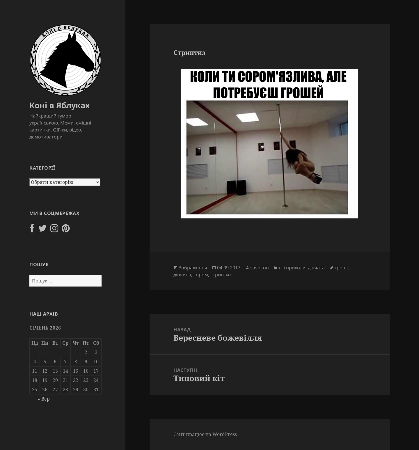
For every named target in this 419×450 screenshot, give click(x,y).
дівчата (316, 267)
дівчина (182, 274)
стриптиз (220, 274)
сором (200, 274)
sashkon (259, 267)
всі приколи (292, 267)
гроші (341, 267)
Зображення (193, 267)
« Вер (44, 399)
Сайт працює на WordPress (205, 434)
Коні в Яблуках (59, 105)
